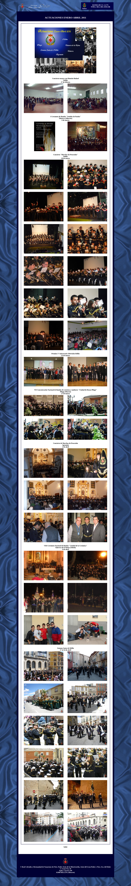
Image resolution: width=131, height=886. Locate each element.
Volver (84, 8)
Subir (65, 847)
